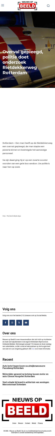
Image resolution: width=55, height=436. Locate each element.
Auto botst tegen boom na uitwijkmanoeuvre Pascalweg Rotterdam (24, 367)
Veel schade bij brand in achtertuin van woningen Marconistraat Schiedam (26, 383)
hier (33, 349)
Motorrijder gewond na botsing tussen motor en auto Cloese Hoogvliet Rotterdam (25, 375)
